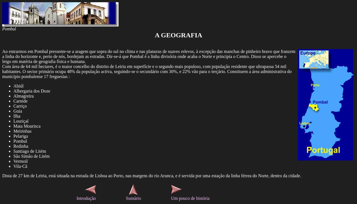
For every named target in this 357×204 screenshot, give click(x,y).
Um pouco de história (190, 198)
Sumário (133, 198)
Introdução (86, 198)
